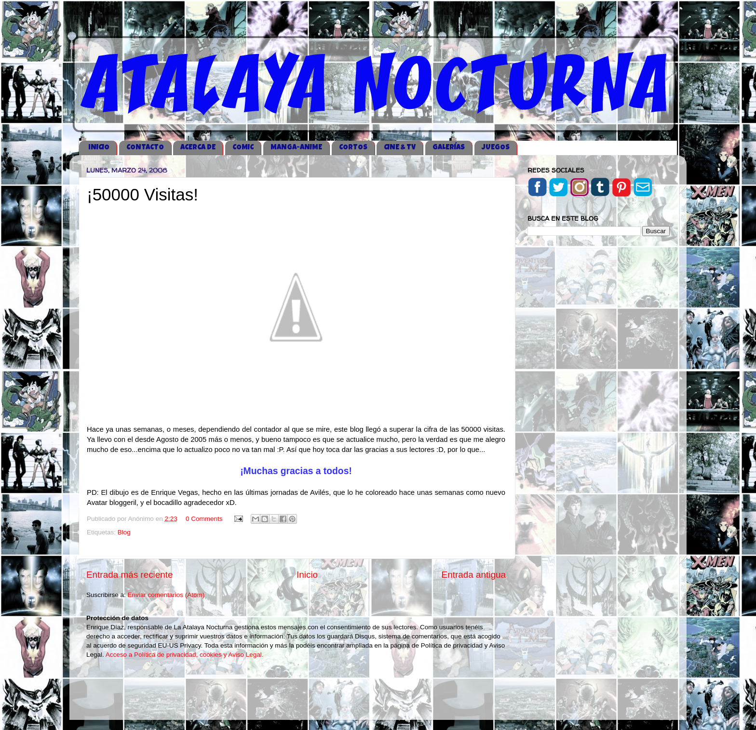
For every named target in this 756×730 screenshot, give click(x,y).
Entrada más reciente (129, 575)
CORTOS (353, 147)
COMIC (243, 147)
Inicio (307, 575)
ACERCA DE (198, 147)
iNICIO (98, 147)
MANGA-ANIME (296, 147)
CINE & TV (400, 147)
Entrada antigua (474, 575)
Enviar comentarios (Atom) (166, 594)
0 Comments (204, 518)
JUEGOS (496, 147)
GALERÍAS (448, 147)
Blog (124, 532)
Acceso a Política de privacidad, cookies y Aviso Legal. (185, 654)
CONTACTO (145, 147)
